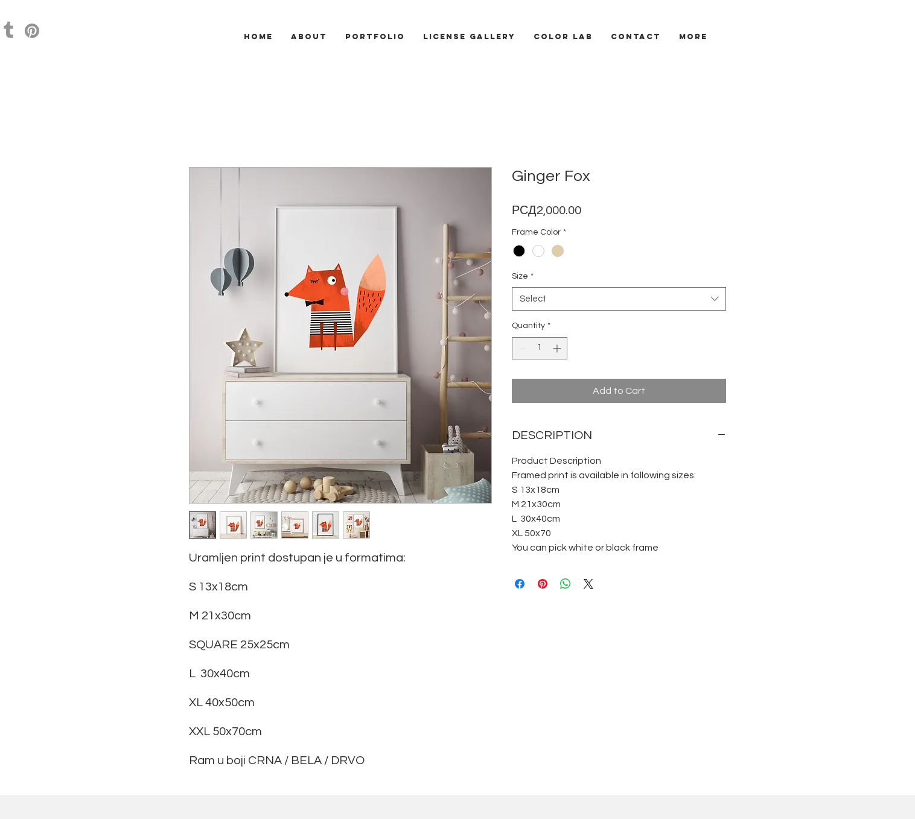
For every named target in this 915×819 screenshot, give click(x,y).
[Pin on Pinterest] (542, 584)
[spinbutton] (539, 348)
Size (523, 276)
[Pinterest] (32, 30)
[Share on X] (588, 584)
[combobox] (619, 299)
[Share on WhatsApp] (565, 584)
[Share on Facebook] (519, 584)
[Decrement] (521, 348)
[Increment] (558, 348)
